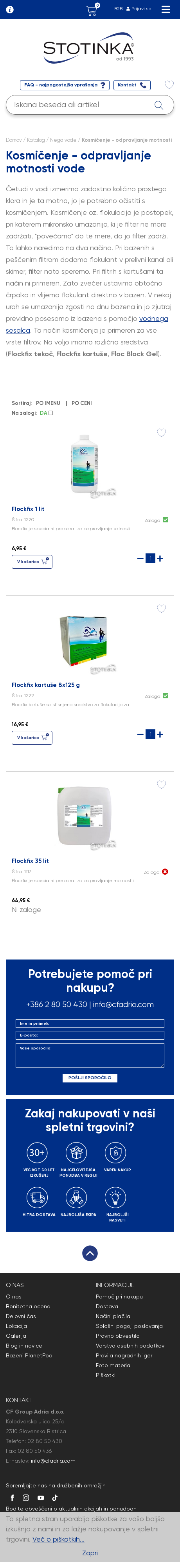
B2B (118, 8)
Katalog (36, 140)
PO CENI (83, 403)
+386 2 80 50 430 (56, 1004)
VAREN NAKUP (117, 1170)
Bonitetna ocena (28, 1306)
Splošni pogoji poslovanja (129, 1326)
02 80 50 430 (44, 1441)
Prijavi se (141, 8)
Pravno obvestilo (118, 1336)
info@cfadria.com (123, 1004)
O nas (14, 1296)
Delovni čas (21, 1316)
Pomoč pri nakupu (119, 1296)
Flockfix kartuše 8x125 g (46, 685)
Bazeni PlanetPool (30, 1355)
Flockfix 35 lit (30, 860)
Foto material (113, 1365)
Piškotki (105, 1375)
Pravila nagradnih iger (124, 1355)
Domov (14, 140)
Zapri (90, 1553)
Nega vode (63, 140)
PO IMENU (49, 403)
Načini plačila (113, 1316)
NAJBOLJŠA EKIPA (78, 1214)
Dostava (107, 1306)
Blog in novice (24, 1345)
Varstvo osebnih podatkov (130, 1345)
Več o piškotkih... (58, 1539)
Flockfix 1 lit (28, 509)
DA (46, 413)
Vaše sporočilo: (90, 1055)
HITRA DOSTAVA (39, 1214)
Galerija (16, 1336)
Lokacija (16, 1326)
